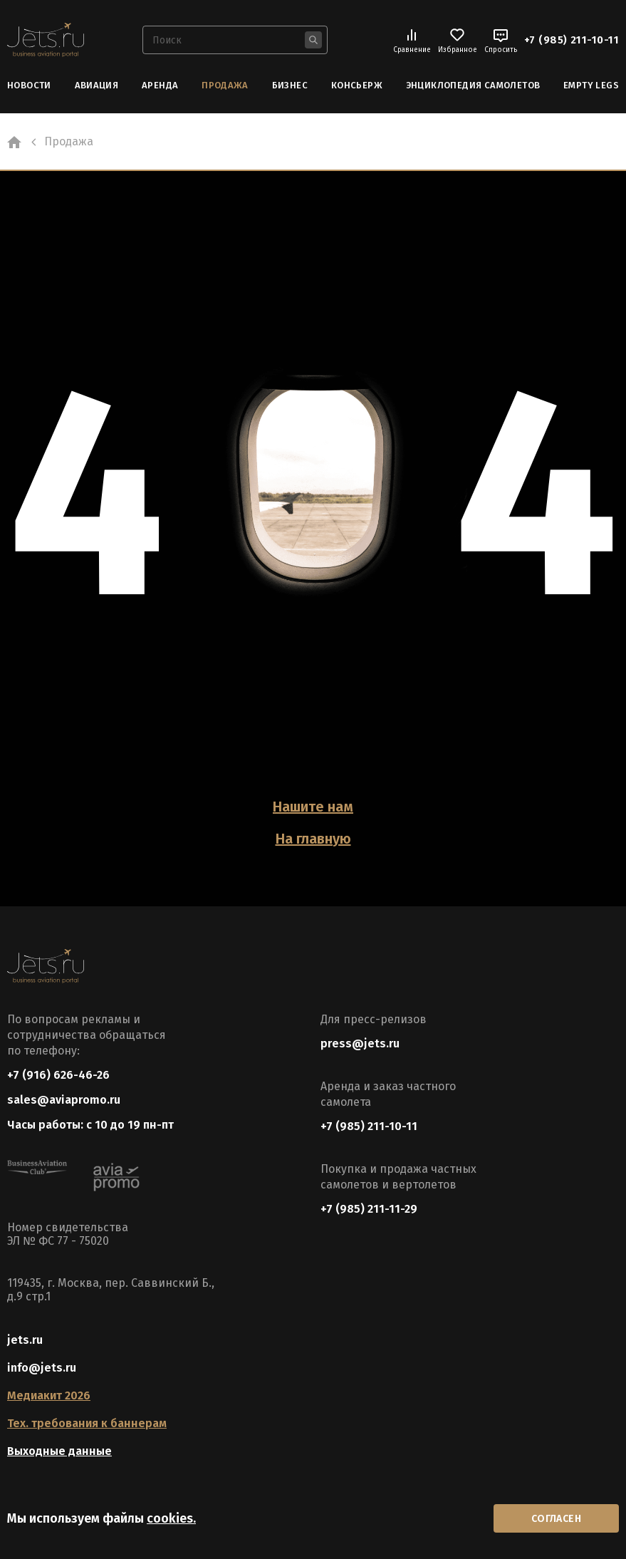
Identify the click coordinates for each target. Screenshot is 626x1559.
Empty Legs (591, 85)
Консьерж (356, 85)
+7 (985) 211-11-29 (368, 1209)
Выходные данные (59, 1451)
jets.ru (25, 1340)
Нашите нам (313, 806)
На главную (313, 838)
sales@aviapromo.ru (63, 1100)
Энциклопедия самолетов (473, 85)
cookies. (171, 1518)
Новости (29, 85)
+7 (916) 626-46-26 (58, 1075)
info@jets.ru (41, 1367)
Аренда (160, 85)
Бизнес (290, 85)
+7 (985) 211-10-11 (571, 39)
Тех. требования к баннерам (87, 1423)
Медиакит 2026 (48, 1395)
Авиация (97, 85)
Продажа (225, 85)
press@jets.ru (360, 1043)
